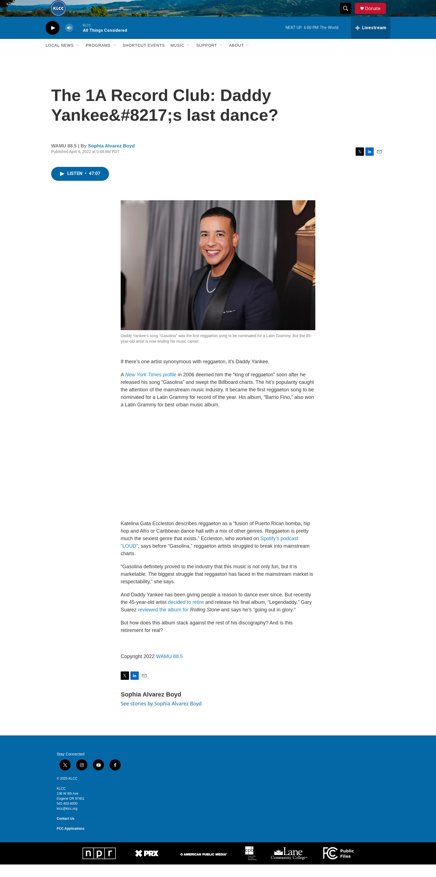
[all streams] (370, 40)
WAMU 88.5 (169, 669)
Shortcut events (144, 58)
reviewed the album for (163, 622)
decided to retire (186, 614)
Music (177, 58)
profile (151, 387)
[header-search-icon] (348, 14)
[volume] (69, 40)
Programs (98, 58)
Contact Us (65, 831)
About (236, 58)
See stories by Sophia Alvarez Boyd (161, 716)
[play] (52, 40)
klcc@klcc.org (67, 821)
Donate (376, 15)
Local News (60, 58)
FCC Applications (71, 841)
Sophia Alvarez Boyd (111, 158)
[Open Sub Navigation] (78, 58)
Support (206, 58)
